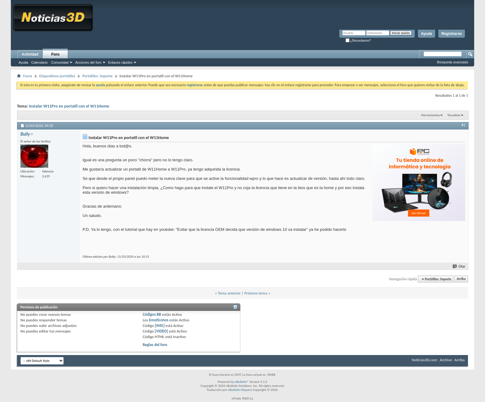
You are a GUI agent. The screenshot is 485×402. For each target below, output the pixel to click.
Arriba (461, 279)
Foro (55, 54)
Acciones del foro (88, 62)
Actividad (30, 54)
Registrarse (451, 34)
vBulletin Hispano (240, 390)
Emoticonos (158, 320)
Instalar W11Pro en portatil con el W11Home (69, 106)
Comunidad (59, 62)
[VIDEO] (161, 331)
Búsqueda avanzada (452, 62)
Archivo (446, 360)
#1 (463, 125)
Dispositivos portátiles (57, 76)
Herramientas (430, 115)
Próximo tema (255, 293)
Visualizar (454, 115)
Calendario (39, 62)
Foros (27, 76)
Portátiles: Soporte (97, 76)
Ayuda (426, 34)
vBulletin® (242, 382)
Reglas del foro (155, 344)
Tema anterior (229, 293)
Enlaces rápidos (120, 62)
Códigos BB (152, 314)
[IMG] (160, 325)
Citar (459, 266)
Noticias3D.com (424, 360)
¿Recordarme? (358, 40)
